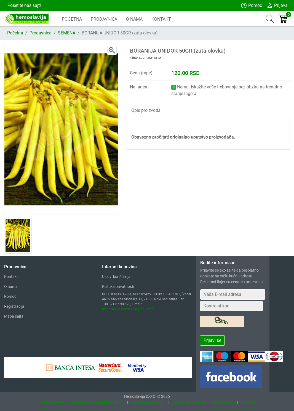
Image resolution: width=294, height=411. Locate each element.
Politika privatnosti (118, 286)
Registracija (14, 306)
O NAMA (134, 19)
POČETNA (72, 19)
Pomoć (251, 5)
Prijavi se (212, 340)
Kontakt (11, 276)
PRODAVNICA (104, 19)
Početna (15, 33)
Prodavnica (41, 33)
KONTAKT (161, 19)
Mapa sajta (13, 316)
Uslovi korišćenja (116, 276)
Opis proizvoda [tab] (146, 110)
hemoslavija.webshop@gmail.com (128, 309)
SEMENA (66, 33)
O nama (11, 286)
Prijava (277, 5)
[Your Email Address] (233, 294)
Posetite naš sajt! (23, 5)
